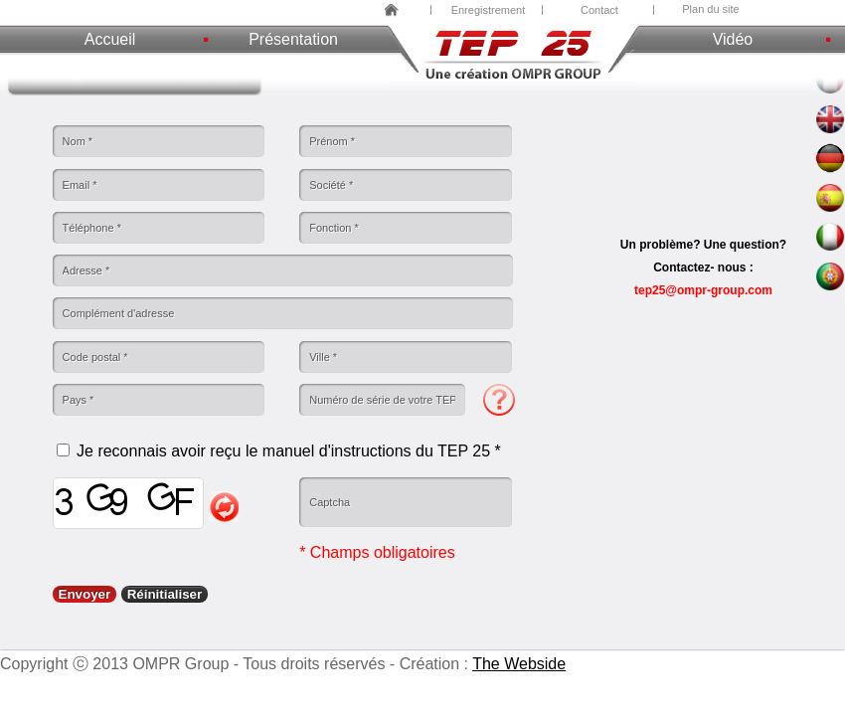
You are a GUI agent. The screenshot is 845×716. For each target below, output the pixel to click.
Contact (599, 10)
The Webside (519, 663)
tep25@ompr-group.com (703, 290)
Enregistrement (488, 10)
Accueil (110, 39)
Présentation (293, 39)
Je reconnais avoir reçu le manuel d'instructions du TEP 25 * (289, 451)
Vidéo (733, 39)
